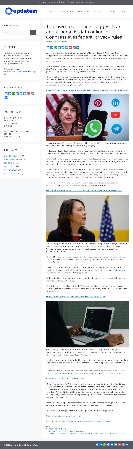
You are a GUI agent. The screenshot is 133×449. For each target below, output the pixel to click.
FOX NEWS (62, 429)
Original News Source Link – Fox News (63, 416)
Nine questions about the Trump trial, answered (67, 431)
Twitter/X (11, 72)
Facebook (20, 72)
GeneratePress (32, 445)
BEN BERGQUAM (11, 156)
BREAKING (53, 429)
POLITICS (97, 11)
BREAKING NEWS (67, 11)
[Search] (33, 32)
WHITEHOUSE (84, 11)
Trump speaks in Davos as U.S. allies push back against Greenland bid (61, 2)
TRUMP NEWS (10, 170)
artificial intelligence (109, 373)
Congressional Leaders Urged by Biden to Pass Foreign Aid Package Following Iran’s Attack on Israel (86, 434)
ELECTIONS (110, 11)
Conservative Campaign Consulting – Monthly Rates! (87, 421)
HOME (53, 11)
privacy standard (53, 61)
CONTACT (123, 11)
